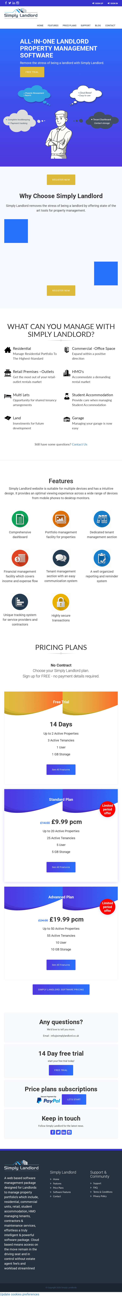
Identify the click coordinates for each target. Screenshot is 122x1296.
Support (86, 25)
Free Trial (32, 72)
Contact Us (79, 444)
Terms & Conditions (102, 1192)
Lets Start (74, 1099)
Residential (22, 348)
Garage (78, 418)
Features (53, 25)
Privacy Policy (100, 1196)
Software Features (62, 1192)
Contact (110, 25)
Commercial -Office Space (93, 348)
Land (17, 418)
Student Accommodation (92, 394)
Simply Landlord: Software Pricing (61, 989)
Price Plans (69, 25)
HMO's (78, 371)
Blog (98, 25)
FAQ (95, 1187)
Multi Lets (21, 394)
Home (40, 25)
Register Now (61, 179)
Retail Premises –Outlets (33, 371)
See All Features (61, 769)
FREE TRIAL (61, 1070)
